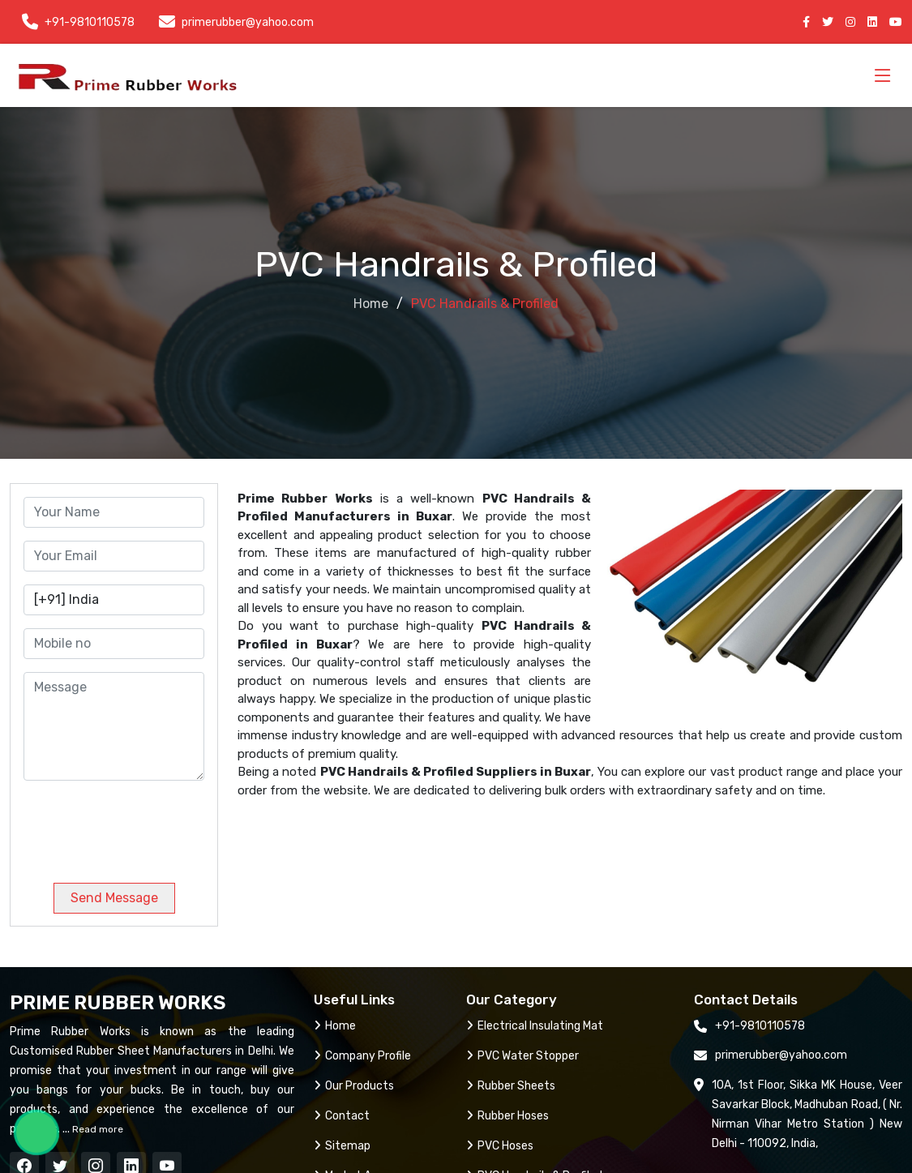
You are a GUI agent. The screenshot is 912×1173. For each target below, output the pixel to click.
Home (370, 303)
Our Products (354, 1086)
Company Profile (362, 1056)
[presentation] (134, 825)
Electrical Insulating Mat (534, 1026)
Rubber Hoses (507, 1116)
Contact (342, 1116)
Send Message (114, 897)
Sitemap (342, 1146)
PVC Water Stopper (522, 1056)
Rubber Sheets (510, 1086)
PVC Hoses (499, 1146)
